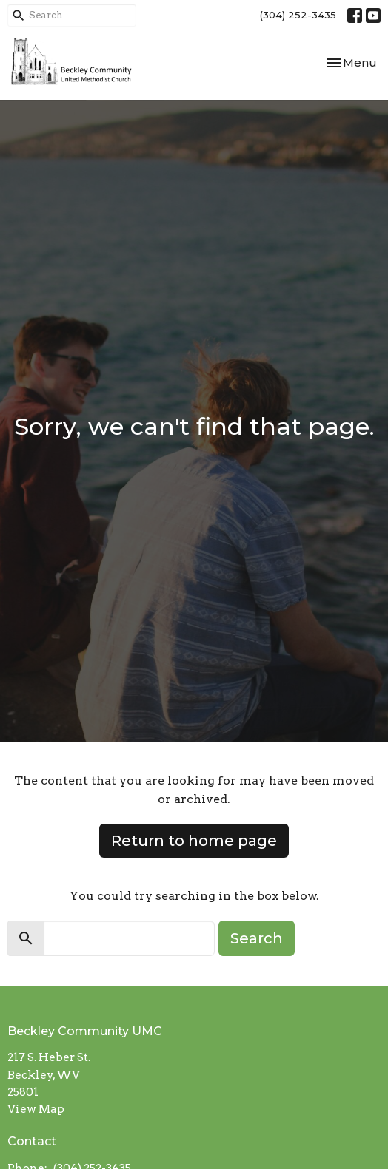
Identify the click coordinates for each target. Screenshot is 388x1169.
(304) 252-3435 (298, 15)
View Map (35, 1109)
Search (256, 938)
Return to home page (194, 841)
